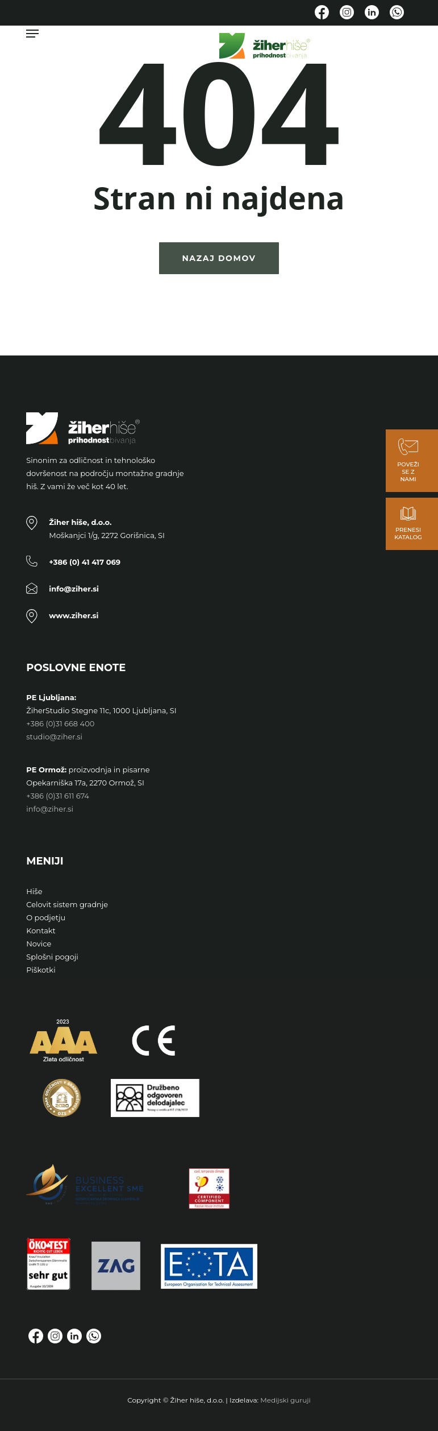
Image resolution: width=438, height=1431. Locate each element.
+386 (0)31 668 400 (60, 723)
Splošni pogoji (52, 956)
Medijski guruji (285, 1400)
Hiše (34, 891)
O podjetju (45, 917)
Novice (38, 943)
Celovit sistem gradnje (67, 904)
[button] (32, 33)
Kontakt (41, 930)
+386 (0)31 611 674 (57, 795)
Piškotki (40, 969)
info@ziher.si (49, 808)
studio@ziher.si (54, 736)
